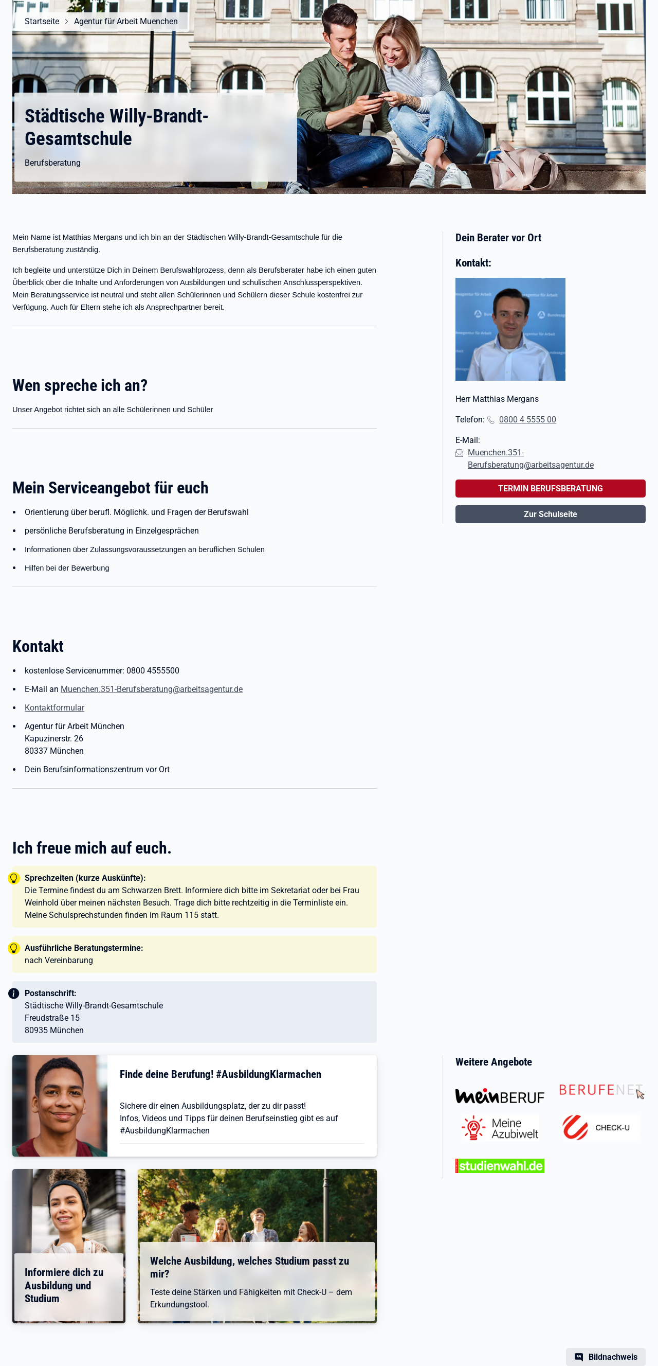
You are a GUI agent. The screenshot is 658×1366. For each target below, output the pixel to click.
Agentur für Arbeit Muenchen (126, 21)
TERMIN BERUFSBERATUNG (550, 488)
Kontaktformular (54, 708)
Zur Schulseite (550, 514)
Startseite (42, 21)
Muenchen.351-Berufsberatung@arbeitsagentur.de (152, 689)
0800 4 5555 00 (527, 419)
